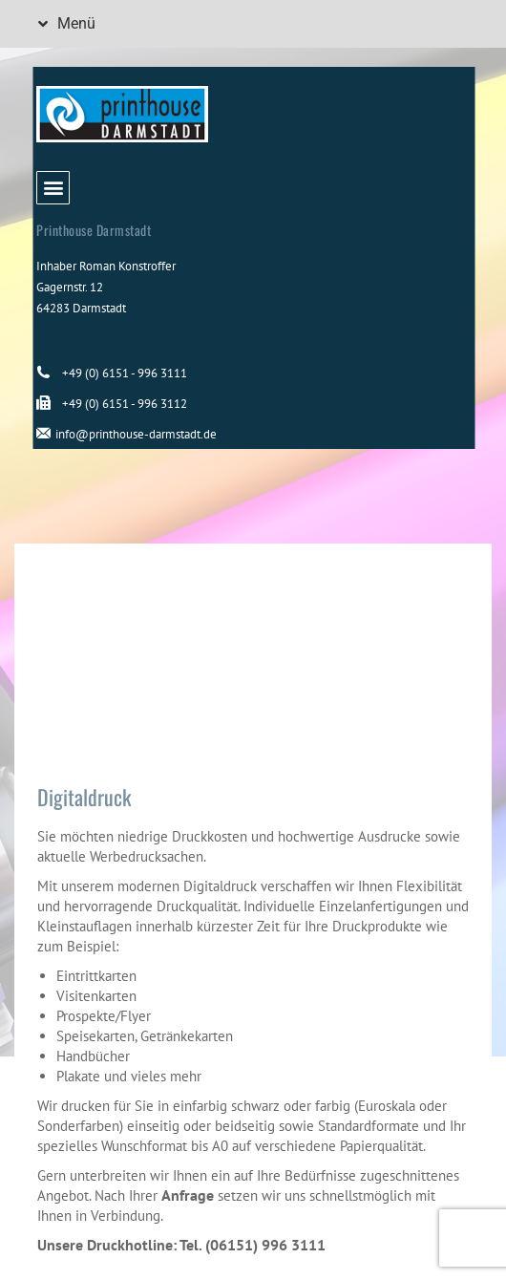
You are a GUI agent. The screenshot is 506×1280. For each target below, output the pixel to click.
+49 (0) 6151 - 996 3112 (124, 403)
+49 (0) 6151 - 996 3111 (124, 373)
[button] (53, 24)
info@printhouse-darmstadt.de (136, 434)
